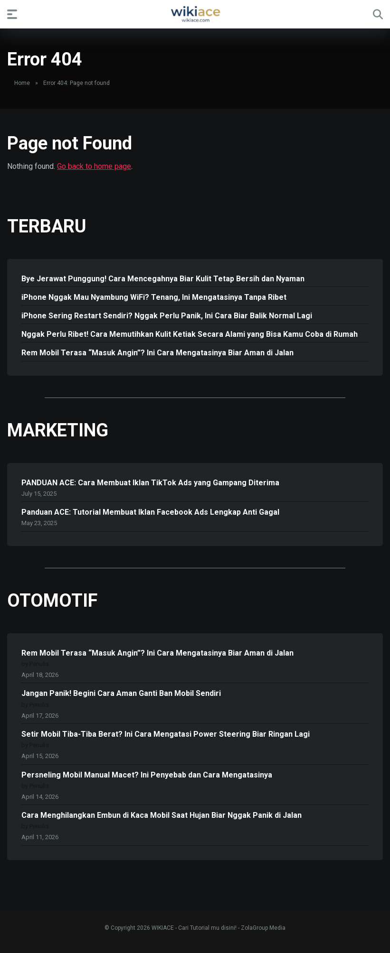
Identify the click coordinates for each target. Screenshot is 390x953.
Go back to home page (94, 166)
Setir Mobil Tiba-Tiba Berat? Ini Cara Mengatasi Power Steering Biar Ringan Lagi (165, 734)
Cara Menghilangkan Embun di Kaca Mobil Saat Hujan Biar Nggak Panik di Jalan (161, 815)
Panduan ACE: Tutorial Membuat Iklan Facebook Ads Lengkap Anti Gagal (150, 512)
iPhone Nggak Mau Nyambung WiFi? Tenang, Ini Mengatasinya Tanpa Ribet (153, 297)
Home (22, 83)
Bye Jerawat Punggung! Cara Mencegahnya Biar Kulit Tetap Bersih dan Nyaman (162, 278)
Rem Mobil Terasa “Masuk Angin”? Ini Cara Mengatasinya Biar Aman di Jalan (157, 352)
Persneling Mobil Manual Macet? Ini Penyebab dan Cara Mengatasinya (146, 774)
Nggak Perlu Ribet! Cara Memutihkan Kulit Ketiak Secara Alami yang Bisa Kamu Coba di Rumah (189, 334)
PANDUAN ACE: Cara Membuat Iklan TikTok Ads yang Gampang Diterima (150, 482)
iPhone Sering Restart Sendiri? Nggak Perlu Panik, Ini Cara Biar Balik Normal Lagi (166, 315)
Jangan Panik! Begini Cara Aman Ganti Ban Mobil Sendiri (121, 693)
